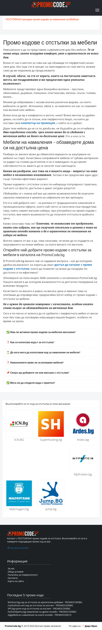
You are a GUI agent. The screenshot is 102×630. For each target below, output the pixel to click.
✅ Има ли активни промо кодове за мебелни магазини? (40, 332)
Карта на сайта (16, 581)
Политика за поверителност (23, 574)
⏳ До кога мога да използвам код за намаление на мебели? (43, 352)
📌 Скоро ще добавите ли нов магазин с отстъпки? (37, 373)
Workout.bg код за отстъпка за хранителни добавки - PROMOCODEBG (45, 602)
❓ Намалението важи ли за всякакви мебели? (35, 363)
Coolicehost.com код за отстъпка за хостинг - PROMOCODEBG (40, 605)
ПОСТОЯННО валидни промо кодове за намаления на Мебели (42, 19)
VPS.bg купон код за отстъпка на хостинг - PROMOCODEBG (39, 608)
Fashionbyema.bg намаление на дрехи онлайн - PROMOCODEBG (42, 611)
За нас (11, 568)
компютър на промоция (38, 123)
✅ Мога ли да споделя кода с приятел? (30, 383)
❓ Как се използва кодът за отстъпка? (30, 342)
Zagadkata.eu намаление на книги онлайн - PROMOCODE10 (39, 614)
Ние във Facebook (18, 547)
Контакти (13, 577)
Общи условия (15, 571)
